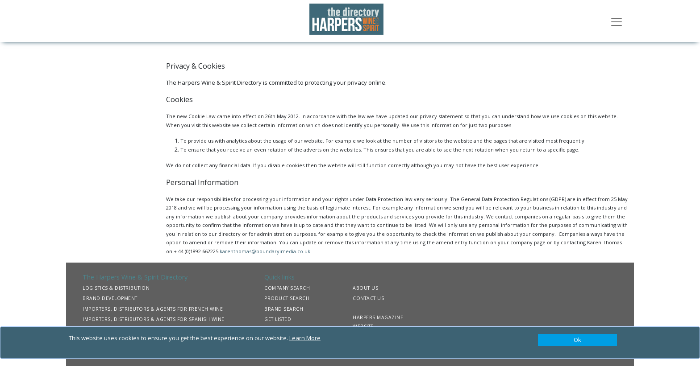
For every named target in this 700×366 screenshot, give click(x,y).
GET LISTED (277, 319)
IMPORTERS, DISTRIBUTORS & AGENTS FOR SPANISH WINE (154, 319)
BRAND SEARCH (283, 309)
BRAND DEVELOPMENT (110, 298)
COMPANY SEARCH (287, 288)
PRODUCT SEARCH (286, 298)
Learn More (305, 338)
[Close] (577, 340)
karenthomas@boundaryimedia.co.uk (265, 251)
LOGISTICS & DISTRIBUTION (116, 288)
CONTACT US (368, 298)
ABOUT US (365, 288)
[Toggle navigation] (616, 21)
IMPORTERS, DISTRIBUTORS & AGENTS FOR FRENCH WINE (153, 309)
